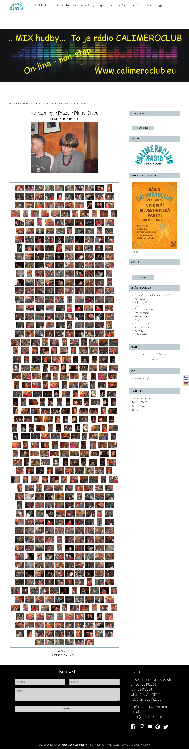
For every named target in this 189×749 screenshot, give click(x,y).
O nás (60, 5)
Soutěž (82, 5)
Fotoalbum (21, 103)
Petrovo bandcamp (144, 309)
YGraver (139, 320)
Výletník (115, 5)
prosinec (150, 354)
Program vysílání (98, 5)
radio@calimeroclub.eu (147, 717)
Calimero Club (142, 334)
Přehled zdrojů (142, 378)
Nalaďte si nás (46, 5)
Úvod (33, 5)
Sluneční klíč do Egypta (151, 5)
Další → (73, 655)
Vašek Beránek (142, 313)
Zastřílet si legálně (144, 323)
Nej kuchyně (141, 302)
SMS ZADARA (142, 316)
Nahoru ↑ (145, 744)
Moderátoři (128, 5)
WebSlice (99, 744)
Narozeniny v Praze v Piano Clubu (46, 103)
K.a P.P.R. (139, 305)
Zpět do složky (59, 655)
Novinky (71, 5)
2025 (159, 354)
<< (142, 354)
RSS (91, 744)
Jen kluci (139, 330)
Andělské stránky (143, 327)
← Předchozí (64, 651)
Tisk (108, 744)
